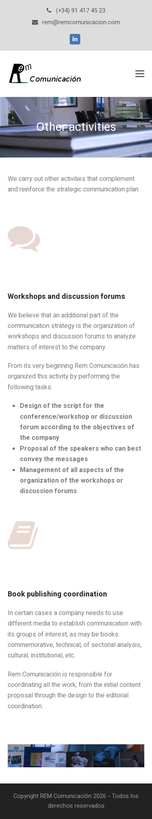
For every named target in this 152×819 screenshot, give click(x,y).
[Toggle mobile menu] (139, 74)
